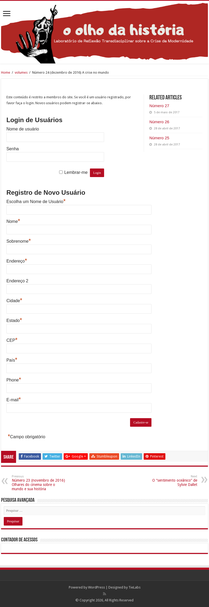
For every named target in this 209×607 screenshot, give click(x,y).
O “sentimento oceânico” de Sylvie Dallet (169, 481)
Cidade (14, 300)
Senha (12, 149)
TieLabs (134, 587)
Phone (13, 380)
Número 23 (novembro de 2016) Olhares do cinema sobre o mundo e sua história (39, 483)
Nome (13, 221)
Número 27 (159, 105)
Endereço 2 (17, 281)
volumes (21, 72)
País (11, 360)
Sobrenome (18, 241)
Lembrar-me (76, 172)
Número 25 (159, 138)
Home (5, 72)
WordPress (96, 587)
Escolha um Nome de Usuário (36, 201)
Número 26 (159, 121)
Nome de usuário (22, 129)
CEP (11, 340)
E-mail (13, 400)
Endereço (16, 261)
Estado (14, 320)
